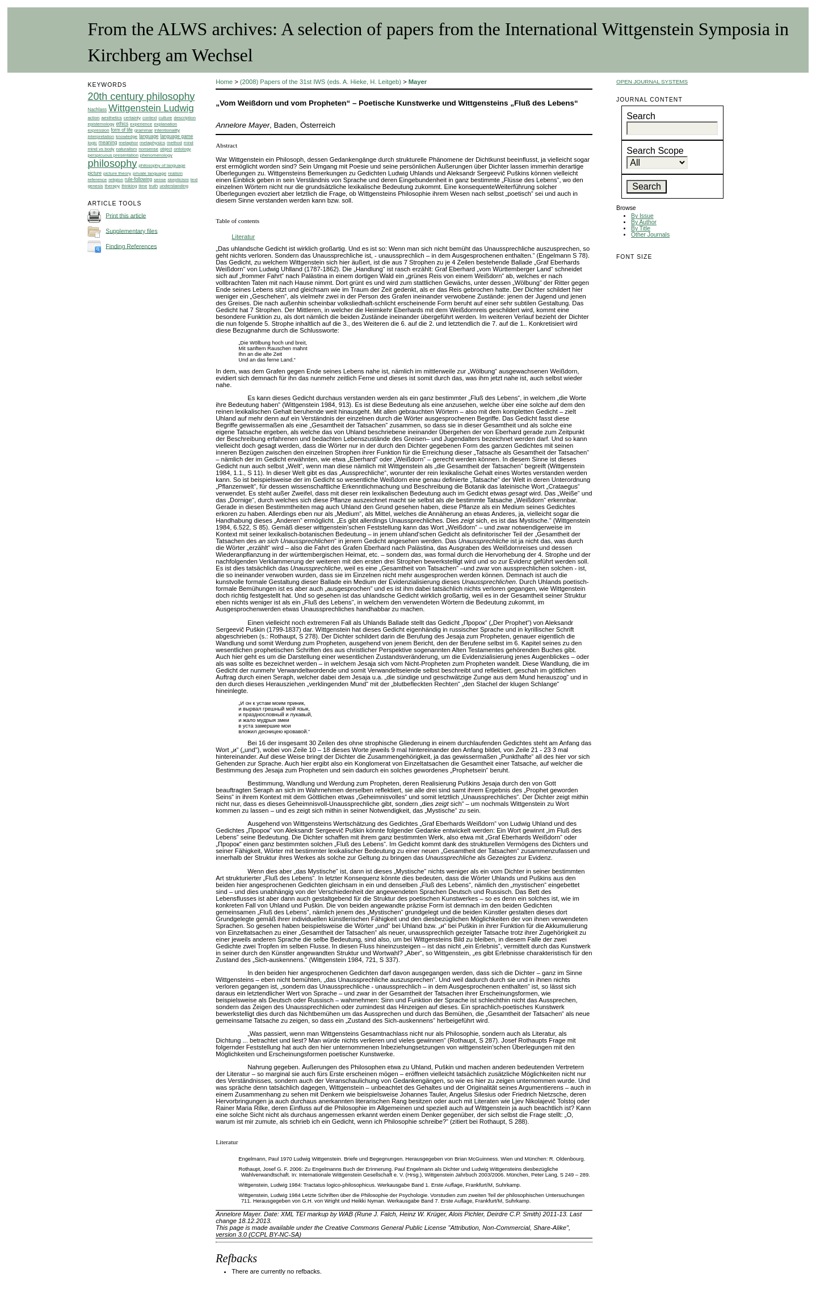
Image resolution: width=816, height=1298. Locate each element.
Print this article (126, 215)
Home (224, 81)
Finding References (131, 246)
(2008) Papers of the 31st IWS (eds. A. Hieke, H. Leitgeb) (320, 81)
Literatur (243, 236)
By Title (640, 228)
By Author (644, 222)
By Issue (642, 216)
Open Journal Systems (652, 81)
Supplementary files (131, 231)
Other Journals (650, 235)
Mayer (418, 81)
